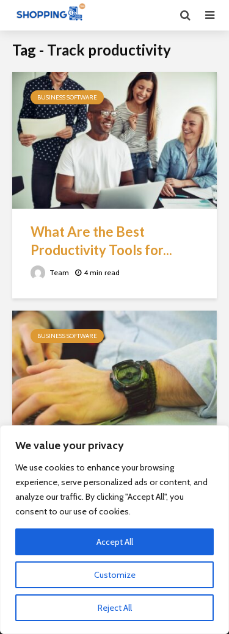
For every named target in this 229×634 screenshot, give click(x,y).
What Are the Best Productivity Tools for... (101, 240)
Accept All (114, 541)
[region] (114, 529)
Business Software (67, 97)
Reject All (115, 607)
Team (50, 272)
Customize (115, 574)
